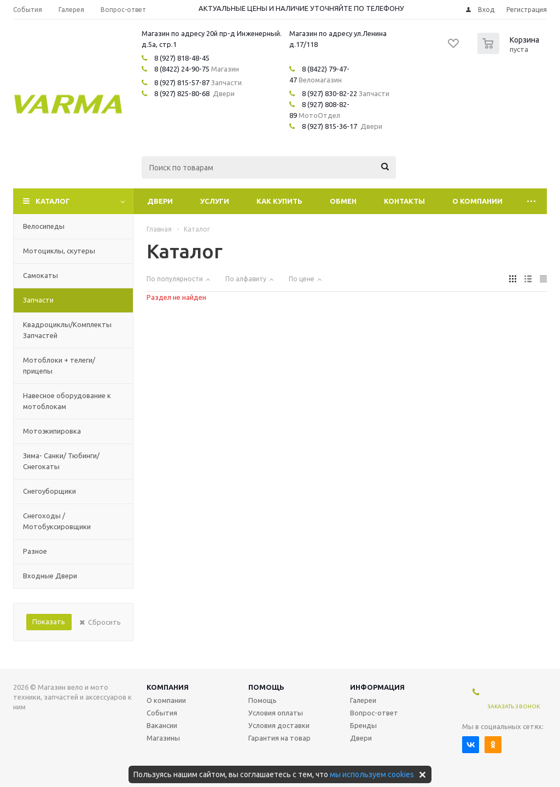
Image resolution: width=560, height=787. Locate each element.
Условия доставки (279, 725)
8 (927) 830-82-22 (329, 93)
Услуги (214, 201)
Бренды (363, 725)
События (162, 713)
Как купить (279, 201)
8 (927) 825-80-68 (181, 93)
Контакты (404, 201)
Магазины (163, 738)
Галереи (363, 700)
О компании (477, 201)
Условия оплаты (275, 713)
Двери (160, 201)
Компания (168, 687)
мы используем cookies (372, 774)
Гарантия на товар (279, 738)
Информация (377, 687)
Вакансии (162, 725)
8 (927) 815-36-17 (329, 126)
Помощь (266, 687)
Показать (48, 621)
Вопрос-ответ (374, 713)
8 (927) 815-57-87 (181, 82)
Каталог (53, 201)
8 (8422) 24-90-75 (181, 69)
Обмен (343, 201)
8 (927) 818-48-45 (181, 58)
